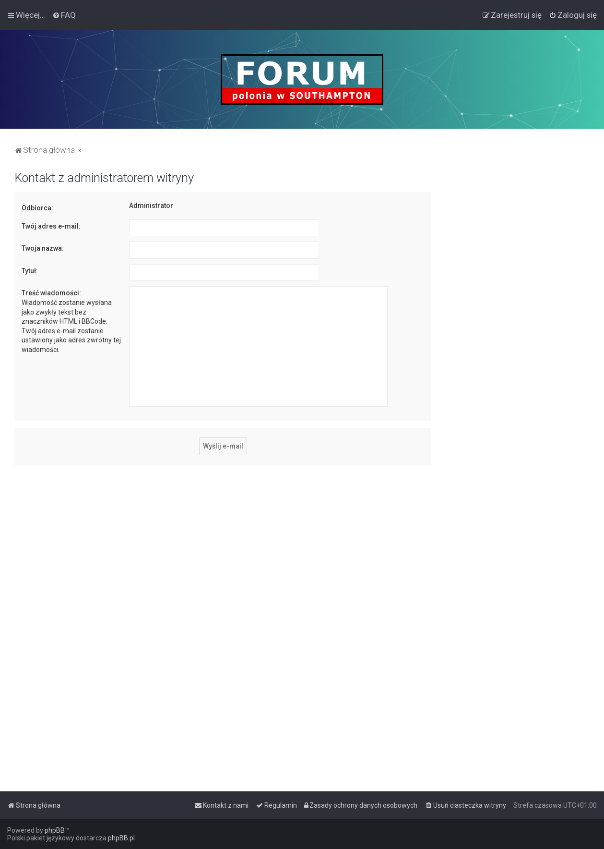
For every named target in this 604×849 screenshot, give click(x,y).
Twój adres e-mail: (51, 226)
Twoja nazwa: (43, 248)
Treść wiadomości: (51, 293)
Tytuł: (30, 271)
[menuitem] (64, 15)
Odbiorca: (37, 208)
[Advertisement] (518, 315)
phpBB (55, 830)
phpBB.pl (121, 838)
